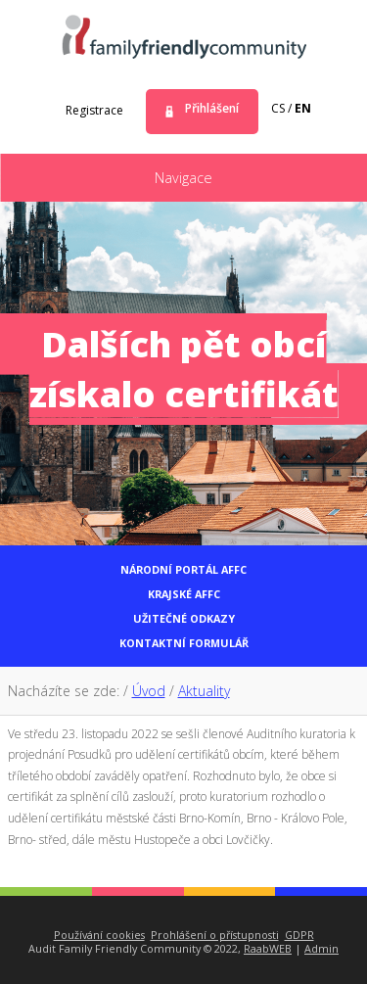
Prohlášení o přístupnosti (215, 934)
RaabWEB (268, 948)
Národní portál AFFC (183, 569)
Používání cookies (99, 934)
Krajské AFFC (184, 593)
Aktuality (204, 690)
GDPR (299, 934)
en (303, 108)
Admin (321, 948)
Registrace (94, 110)
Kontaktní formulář (184, 642)
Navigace (183, 177)
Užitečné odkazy (184, 618)
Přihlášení (212, 108)
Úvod (148, 690)
